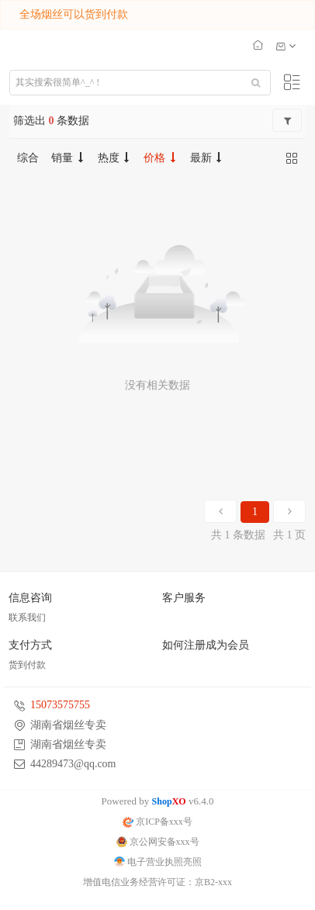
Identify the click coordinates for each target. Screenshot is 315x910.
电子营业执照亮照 (158, 861)
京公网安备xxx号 (157, 841)
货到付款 (27, 664)
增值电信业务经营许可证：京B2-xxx (157, 882)
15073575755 (60, 705)
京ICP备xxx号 (157, 821)
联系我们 (27, 617)
